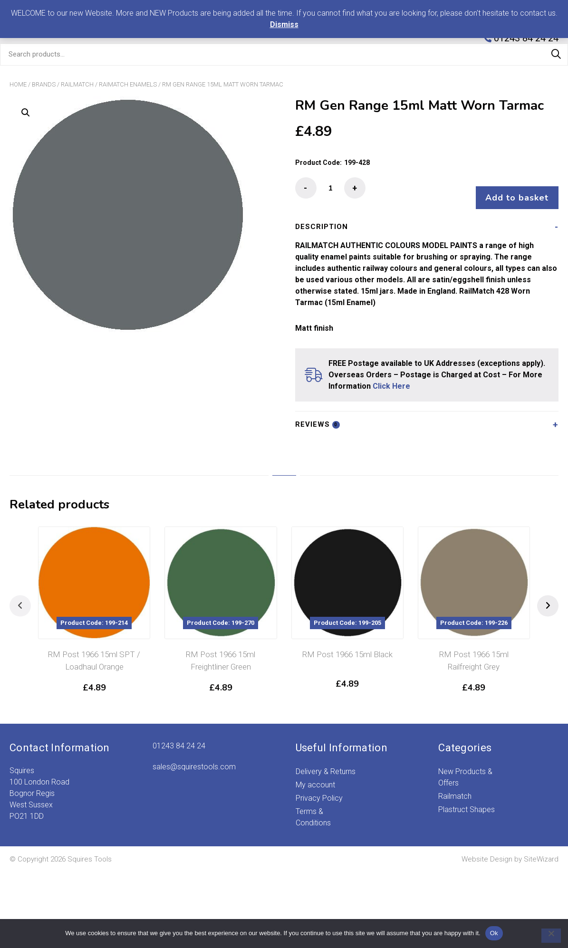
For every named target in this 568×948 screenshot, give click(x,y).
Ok (494, 933)
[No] (546, 936)
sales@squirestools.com (194, 757)
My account (315, 775)
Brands (44, 84)
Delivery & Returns (326, 762)
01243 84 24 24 (179, 736)
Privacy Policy (319, 789)
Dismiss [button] (284, 24)
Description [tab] (321, 217)
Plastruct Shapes (466, 800)
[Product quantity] (330, 188)
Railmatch (77, 84)
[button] (25, 112)
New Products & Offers (465, 768)
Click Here (391, 377)
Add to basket (512, 188)
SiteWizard (541, 850)
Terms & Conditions (313, 808)
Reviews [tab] (317, 415)
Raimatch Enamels (128, 84)
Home (18, 84)
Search (556, 54)
